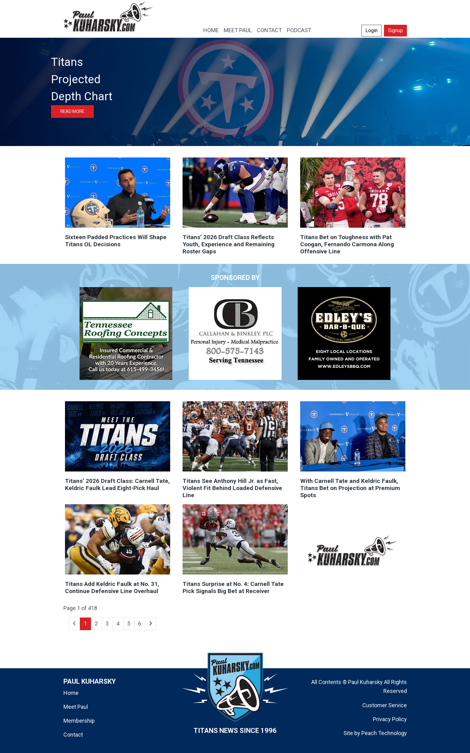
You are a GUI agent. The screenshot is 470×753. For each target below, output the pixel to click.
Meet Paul (75, 707)
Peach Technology (384, 733)
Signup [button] (395, 30)
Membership (79, 720)
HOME (211, 30)
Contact (73, 734)
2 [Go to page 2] (96, 623)
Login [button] (371, 30)
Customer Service (384, 705)
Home (71, 693)
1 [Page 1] (85, 623)
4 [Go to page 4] (117, 623)
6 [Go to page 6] (139, 623)
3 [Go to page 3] (107, 623)
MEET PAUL (238, 30)
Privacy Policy (390, 719)
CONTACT (269, 30)
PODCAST (299, 30)
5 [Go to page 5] (128, 623)
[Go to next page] (150, 623)
